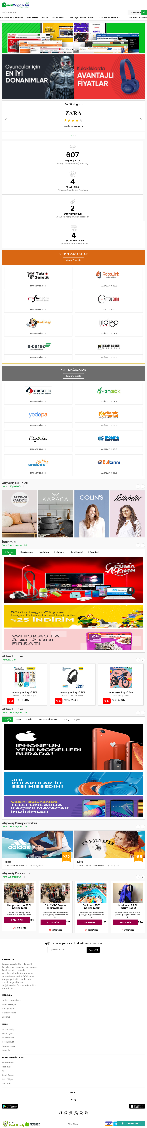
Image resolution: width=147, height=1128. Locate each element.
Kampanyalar (8, 1046)
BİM (18, 719)
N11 (3, 1071)
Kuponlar (6, 1050)
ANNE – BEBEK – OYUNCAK (37, 17)
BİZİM (28, 719)
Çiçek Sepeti (8, 1075)
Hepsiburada (25, 552)
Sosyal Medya (8, 1029)
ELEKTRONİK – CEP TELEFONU (11, 17)
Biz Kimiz (6, 1017)
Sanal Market (75, 552)
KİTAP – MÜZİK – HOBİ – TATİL (111, 17)
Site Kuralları (8, 1037)
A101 (7, 719)
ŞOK (76, 719)
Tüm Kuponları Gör (12, 877)
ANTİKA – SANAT (59, 17)
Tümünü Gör (9, 660)
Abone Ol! (93, 950)
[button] (72, 49)
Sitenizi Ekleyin (9, 1004)
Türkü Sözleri (73, 1124)
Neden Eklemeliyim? (11, 1000)
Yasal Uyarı (7, 1033)
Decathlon (7, 1083)
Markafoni (43, 552)
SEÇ (66, 719)
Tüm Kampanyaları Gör (15, 545)
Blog (73, 1099)
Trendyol (93, 552)
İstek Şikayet (8, 1008)
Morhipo (58, 552)
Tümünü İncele (73, 260)
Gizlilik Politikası (9, 1012)
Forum (73, 1092)
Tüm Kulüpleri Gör (11, 486)
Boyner (9, 552)
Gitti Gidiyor (7, 1079)
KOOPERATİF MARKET (48, 719)
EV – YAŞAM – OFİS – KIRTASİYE (82, 17)
